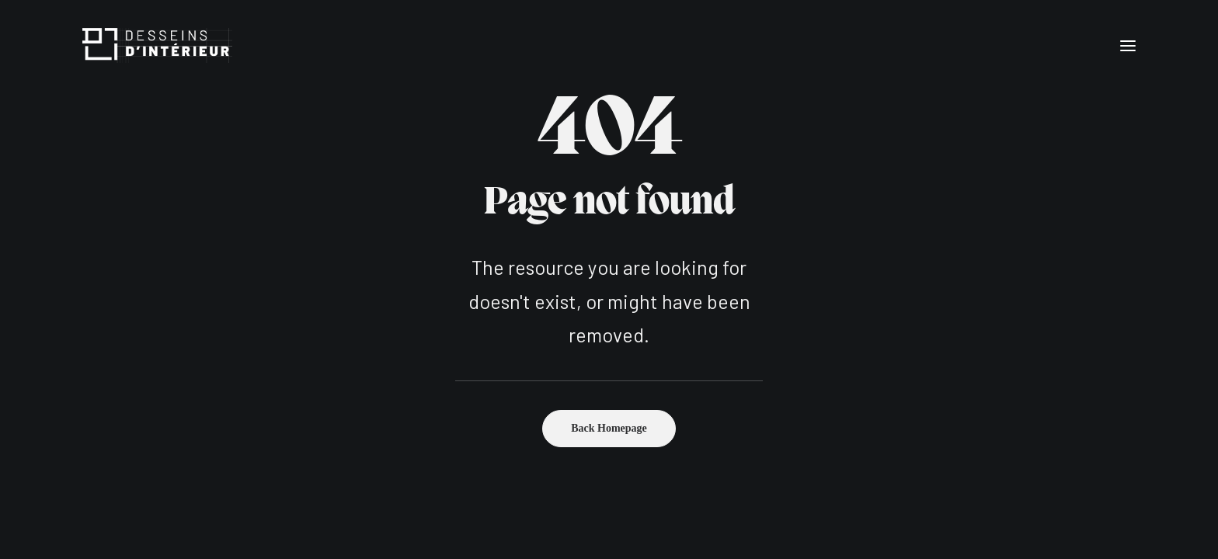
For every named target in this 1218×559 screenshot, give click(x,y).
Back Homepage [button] (609, 428)
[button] (1128, 45)
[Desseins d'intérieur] (157, 45)
